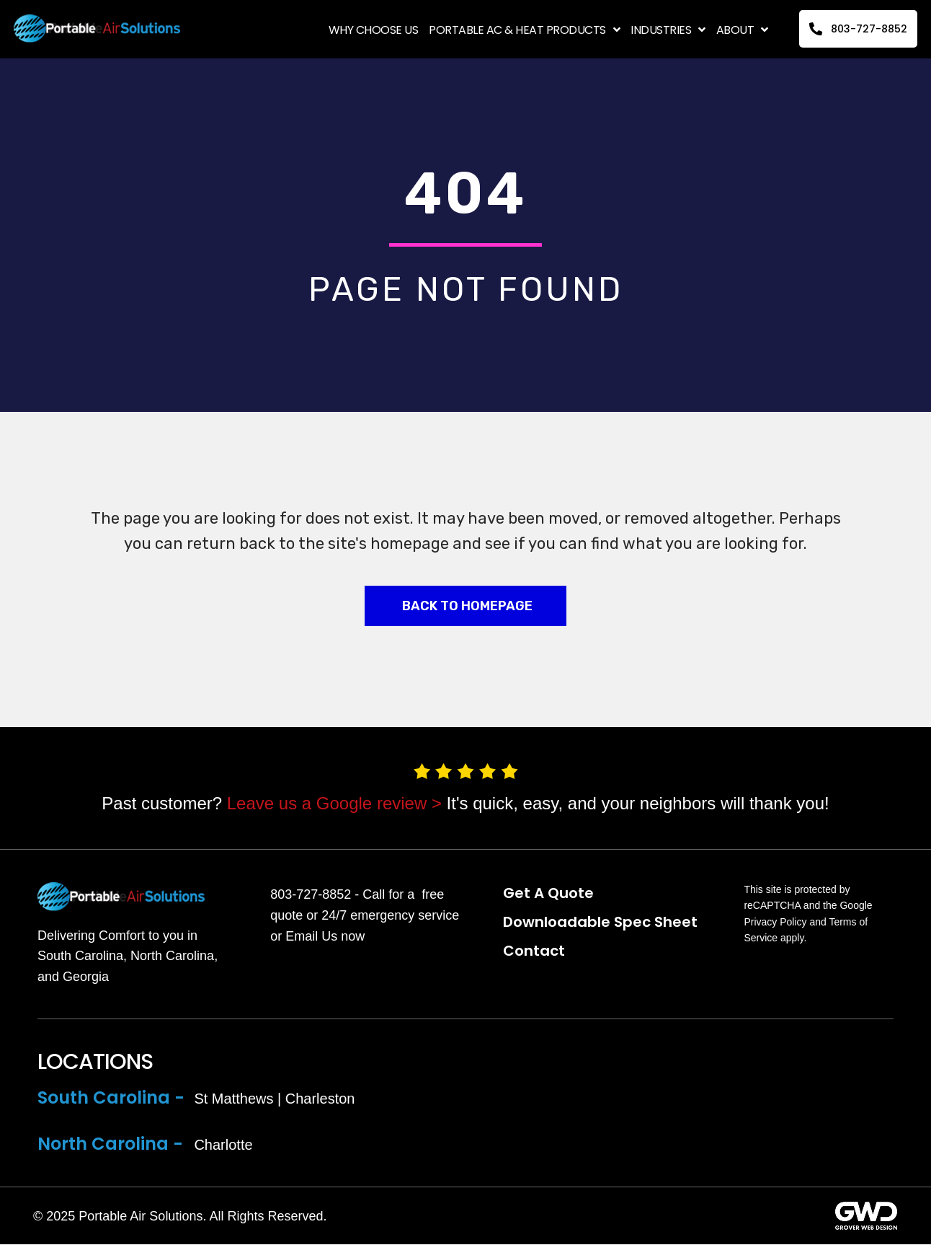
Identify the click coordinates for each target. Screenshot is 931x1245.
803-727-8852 (310, 895)
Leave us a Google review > (334, 803)
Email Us (311, 936)
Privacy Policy (775, 922)
